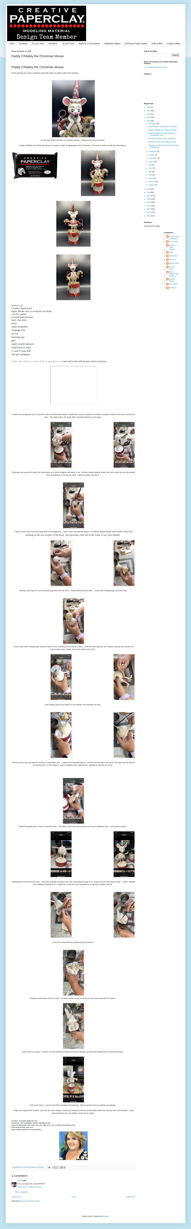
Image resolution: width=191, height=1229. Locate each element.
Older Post (131, 1197)
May (150, 172)
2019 (149, 189)
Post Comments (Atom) (31, 1201)
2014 (149, 206)
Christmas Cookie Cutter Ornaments (162, 139)
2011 (149, 216)
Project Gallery (173, 43)
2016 (149, 199)
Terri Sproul (173, 284)
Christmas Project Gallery (136, 43)
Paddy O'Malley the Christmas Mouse (162, 130)
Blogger (106, 1216)
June (151, 168)
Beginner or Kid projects (89, 43)
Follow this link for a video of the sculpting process (36, 361)
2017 (149, 196)
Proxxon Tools (172, 268)
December (153, 124)
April (151, 175)
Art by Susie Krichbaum (173, 237)
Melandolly (173, 256)
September (153, 158)
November (153, 151)
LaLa (20, 1181)
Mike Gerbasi (174, 263)
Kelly (171, 252)
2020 (149, 121)
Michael (172, 260)
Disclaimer (53, 43)
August (152, 162)
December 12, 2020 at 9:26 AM (29, 1187)
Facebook (23, 43)
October (152, 155)
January (152, 185)
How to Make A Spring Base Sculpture (162, 127)
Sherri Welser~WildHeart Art (174, 274)
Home (11, 43)
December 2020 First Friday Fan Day (162, 142)
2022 (149, 114)
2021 (149, 117)
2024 (149, 107)
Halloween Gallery (112, 43)
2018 (149, 192)
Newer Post (16, 1197)
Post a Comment (21, 1192)
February (152, 182)
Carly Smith (173, 241)
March (151, 178)
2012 (149, 212)
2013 (149, 209)
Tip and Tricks (68, 43)
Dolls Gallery (157, 43)
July (150, 165)
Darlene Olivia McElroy (172, 247)
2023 (149, 111)
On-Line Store (38, 43)
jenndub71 (173, 288)
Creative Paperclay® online (156, 67)
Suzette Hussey (172, 280)
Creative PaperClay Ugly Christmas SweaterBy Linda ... (161, 134)
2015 (149, 202)
